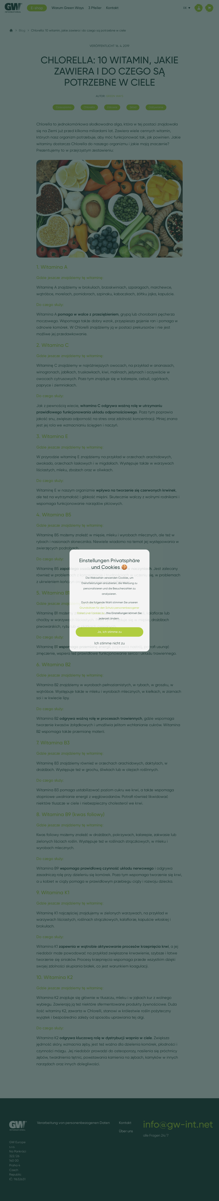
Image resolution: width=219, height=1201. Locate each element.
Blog (22, 30)
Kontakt (112, 8)
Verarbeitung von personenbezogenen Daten (73, 1123)
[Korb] (209, 8)
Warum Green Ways (68, 8)
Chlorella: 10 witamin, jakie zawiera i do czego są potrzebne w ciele (78, 30)
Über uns (126, 1131)
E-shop (37, 8)
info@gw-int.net (178, 1124)
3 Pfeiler (94, 8)
